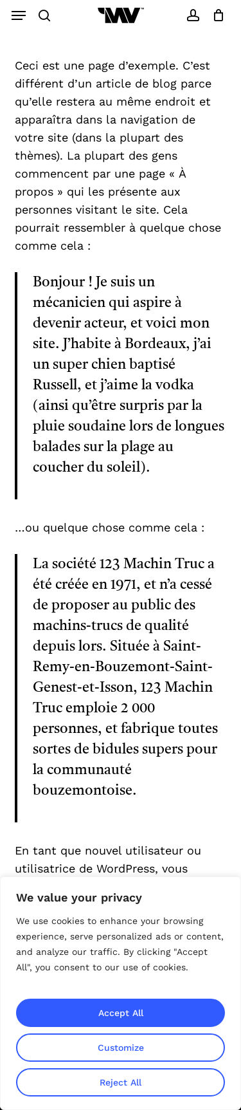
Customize (121, 1047)
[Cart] (215, 15)
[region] (120, 993)
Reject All (120, 1082)
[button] (19, 15)
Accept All (120, 1013)
